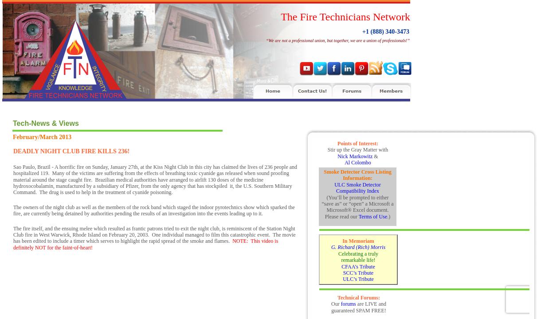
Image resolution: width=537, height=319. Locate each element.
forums (348, 304)
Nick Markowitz (354, 156)
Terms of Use (373, 217)
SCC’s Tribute (358, 273)
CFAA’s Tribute (358, 267)
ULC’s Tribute (358, 279)
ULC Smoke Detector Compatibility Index (357, 188)
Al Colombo (358, 163)
